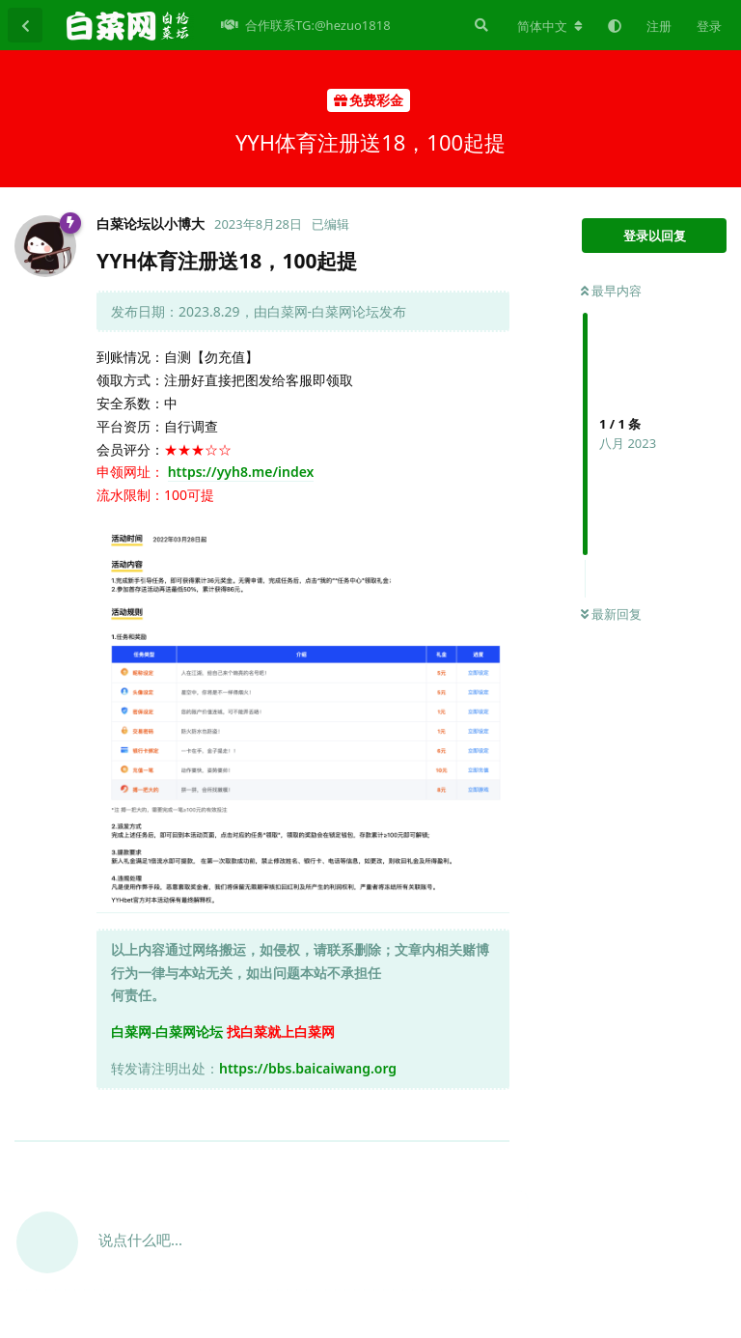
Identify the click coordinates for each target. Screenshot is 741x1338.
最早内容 (611, 290)
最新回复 (611, 614)
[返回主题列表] (25, 25)
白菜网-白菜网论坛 (167, 1031)
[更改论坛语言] (550, 26)
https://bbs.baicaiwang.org (308, 1068)
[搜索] (479, 25)
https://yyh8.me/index (241, 471)
